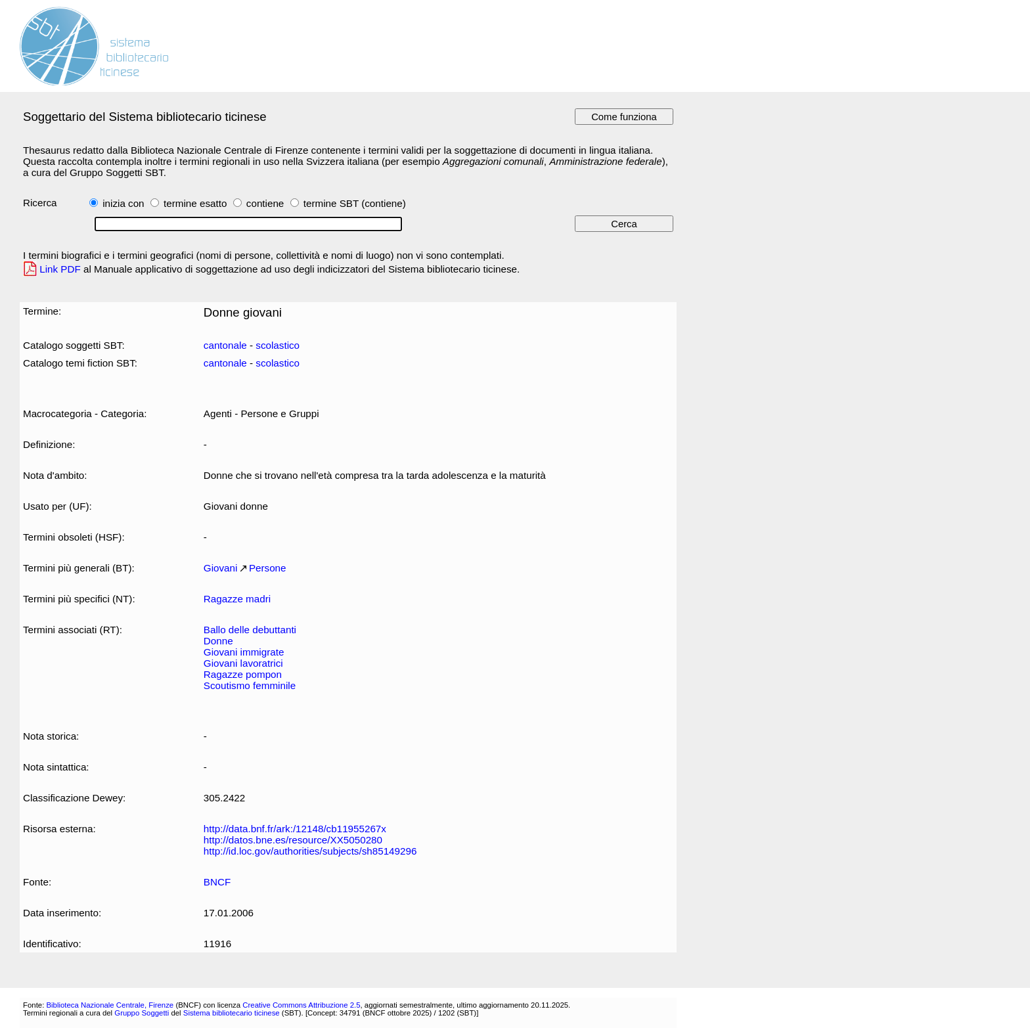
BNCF (217, 881)
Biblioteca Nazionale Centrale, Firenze (109, 1005)
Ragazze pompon (243, 674)
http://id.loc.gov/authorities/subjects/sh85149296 (310, 851)
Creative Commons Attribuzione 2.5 (301, 1005)
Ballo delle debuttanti (250, 629)
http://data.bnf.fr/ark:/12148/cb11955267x (295, 828)
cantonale (225, 345)
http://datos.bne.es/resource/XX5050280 (293, 839)
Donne (218, 640)
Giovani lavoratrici (243, 663)
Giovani (221, 567)
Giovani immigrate (244, 652)
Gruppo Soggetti (141, 1013)
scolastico (278, 345)
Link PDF (60, 269)
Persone (267, 567)
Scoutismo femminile (250, 685)
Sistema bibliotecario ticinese (231, 1013)
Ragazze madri (237, 598)
